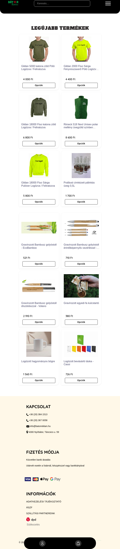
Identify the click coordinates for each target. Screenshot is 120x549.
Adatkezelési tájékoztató (43, 501)
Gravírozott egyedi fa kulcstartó (81, 303)
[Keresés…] (62, 3)
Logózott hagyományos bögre (38, 361)
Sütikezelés (33, 524)
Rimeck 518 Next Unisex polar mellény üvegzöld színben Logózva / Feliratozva (81, 127)
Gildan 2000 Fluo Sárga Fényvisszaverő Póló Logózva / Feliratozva (81, 69)
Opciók (39, 85)
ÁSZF (29, 507)
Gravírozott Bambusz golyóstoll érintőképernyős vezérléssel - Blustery (81, 247)
